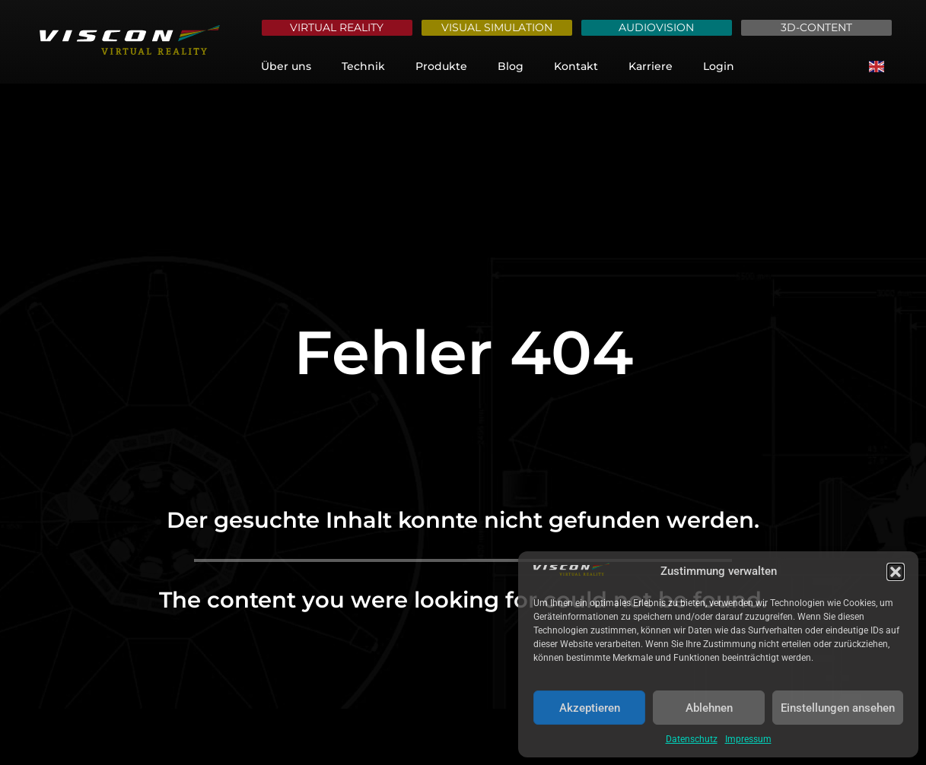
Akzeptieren (589, 708)
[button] (895, 571)
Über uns (286, 66)
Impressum (748, 739)
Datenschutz (692, 739)
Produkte (441, 66)
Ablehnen (709, 708)
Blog (510, 66)
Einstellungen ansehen (838, 708)
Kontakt (576, 66)
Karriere (650, 66)
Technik (363, 66)
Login (718, 66)
